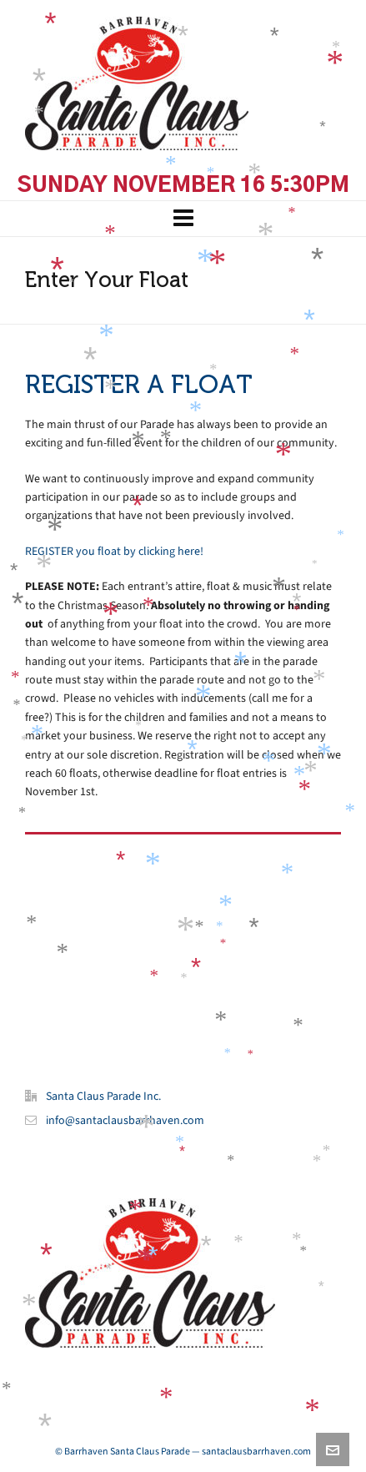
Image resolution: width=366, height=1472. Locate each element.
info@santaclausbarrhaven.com (125, 1120)
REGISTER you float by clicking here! (114, 551)
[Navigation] (183, 218)
